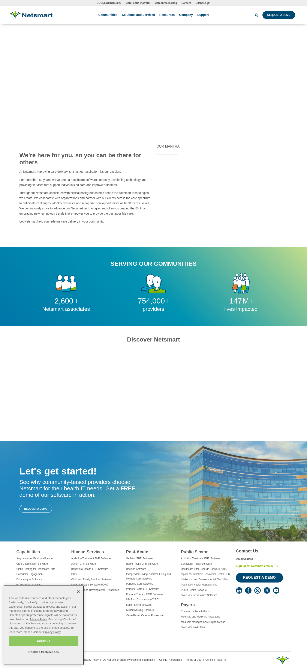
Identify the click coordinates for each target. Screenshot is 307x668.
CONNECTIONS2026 (109, 3)
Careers (186, 3)
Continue (43, 640)
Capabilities (28, 551)
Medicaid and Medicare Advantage (200, 616)
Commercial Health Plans (195, 611)
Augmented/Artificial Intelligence (34, 558)
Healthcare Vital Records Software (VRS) (204, 568)
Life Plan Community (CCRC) (142, 599)
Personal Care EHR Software (142, 588)
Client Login (203, 3)
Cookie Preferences (170, 659)
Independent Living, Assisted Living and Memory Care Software (148, 576)
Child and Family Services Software (91, 579)
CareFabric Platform (138, 3)
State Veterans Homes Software (199, 595)
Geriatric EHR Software (139, 558)
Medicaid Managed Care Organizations (203, 622)
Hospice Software (136, 568)
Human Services (87, 551)
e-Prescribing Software (29, 584)
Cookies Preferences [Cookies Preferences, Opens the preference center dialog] (43, 652)
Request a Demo (278, 15)
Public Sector (194, 551)
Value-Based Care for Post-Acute (145, 615)
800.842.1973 (244, 558)
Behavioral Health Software (196, 563)
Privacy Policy (90, 659)
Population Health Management (199, 584)
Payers (188, 604)
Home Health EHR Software (142, 563)
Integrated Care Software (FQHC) (90, 584)
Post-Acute (137, 551)
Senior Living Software (139, 604)
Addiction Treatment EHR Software (91, 558)
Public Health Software (194, 590)
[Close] (78, 591)
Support (203, 15)
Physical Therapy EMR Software (144, 594)
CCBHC (75, 574)
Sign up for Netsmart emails (254, 565)
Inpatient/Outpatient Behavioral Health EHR (205, 574)
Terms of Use (193, 659)
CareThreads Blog (166, 3)
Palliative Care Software (139, 583)
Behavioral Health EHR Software (89, 568)
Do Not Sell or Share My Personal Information (129, 659)
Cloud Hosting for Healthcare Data (35, 568)
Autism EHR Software (83, 563)
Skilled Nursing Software (140, 610)
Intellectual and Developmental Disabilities (95, 590)
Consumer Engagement (29, 574)
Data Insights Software (29, 579)
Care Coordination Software (32, 563)
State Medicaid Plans (193, 627)
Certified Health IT (215, 659)
